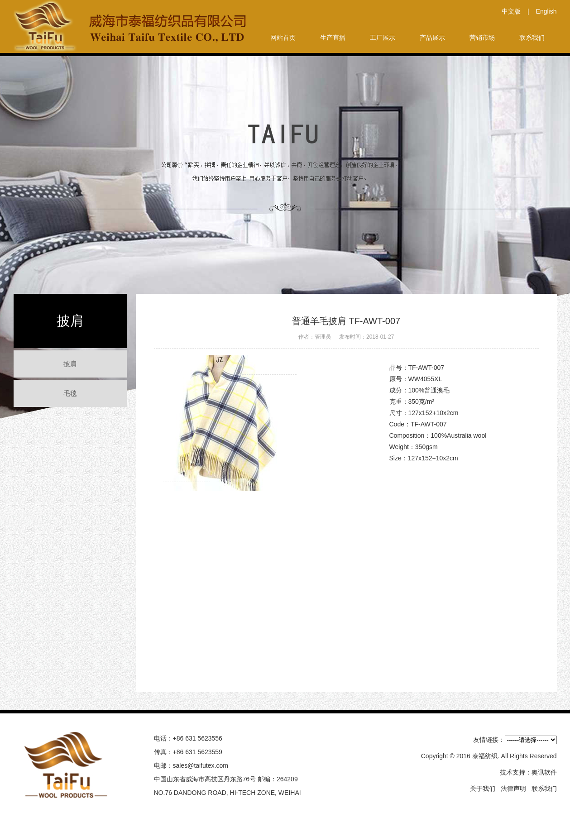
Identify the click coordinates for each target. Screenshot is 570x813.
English (546, 11)
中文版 (511, 11)
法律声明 (513, 788)
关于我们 (482, 788)
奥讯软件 (544, 772)
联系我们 (544, 788)
